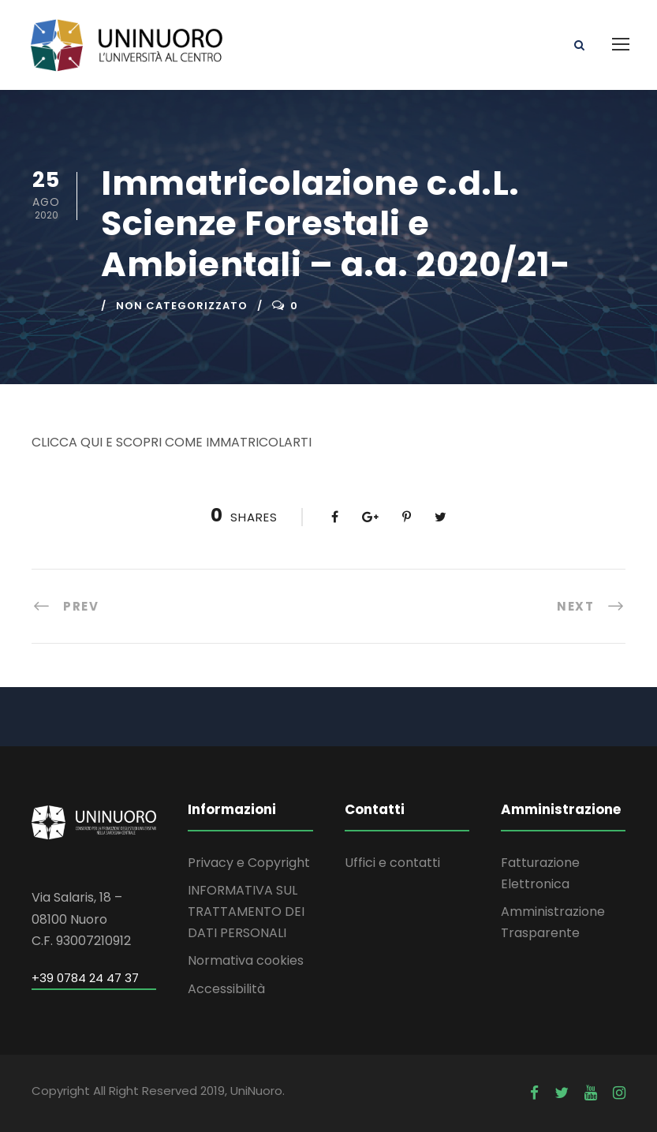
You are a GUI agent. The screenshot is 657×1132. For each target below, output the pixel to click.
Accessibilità (226, 989)
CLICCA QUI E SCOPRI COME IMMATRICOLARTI (172, 442)
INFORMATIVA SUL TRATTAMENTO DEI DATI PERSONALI (246, 911)
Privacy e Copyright (249, 863)
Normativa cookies (246, 960)
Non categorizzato (182, 305)
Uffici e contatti (392, 863)
